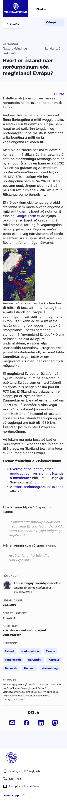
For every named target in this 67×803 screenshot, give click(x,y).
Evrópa (50, 651)
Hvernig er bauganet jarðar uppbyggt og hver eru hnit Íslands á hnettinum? (36, 473)
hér (35, 150)
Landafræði (53, 48)
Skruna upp (15, 795)
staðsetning (50, 668)
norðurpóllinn (30, 651)
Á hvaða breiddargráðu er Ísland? (36, 487)
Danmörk (11, 668)
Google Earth (26, 216)
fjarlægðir (34, 660)
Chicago (7, 699)
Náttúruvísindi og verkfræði (15, 51)
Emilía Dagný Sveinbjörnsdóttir (37, 583)
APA (16, 699)
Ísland (9, 651)
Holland (29, 668)
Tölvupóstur (24, 786)
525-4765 (15, 779)
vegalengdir (13, 660)
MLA (22, 699)
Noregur (54, 660)
